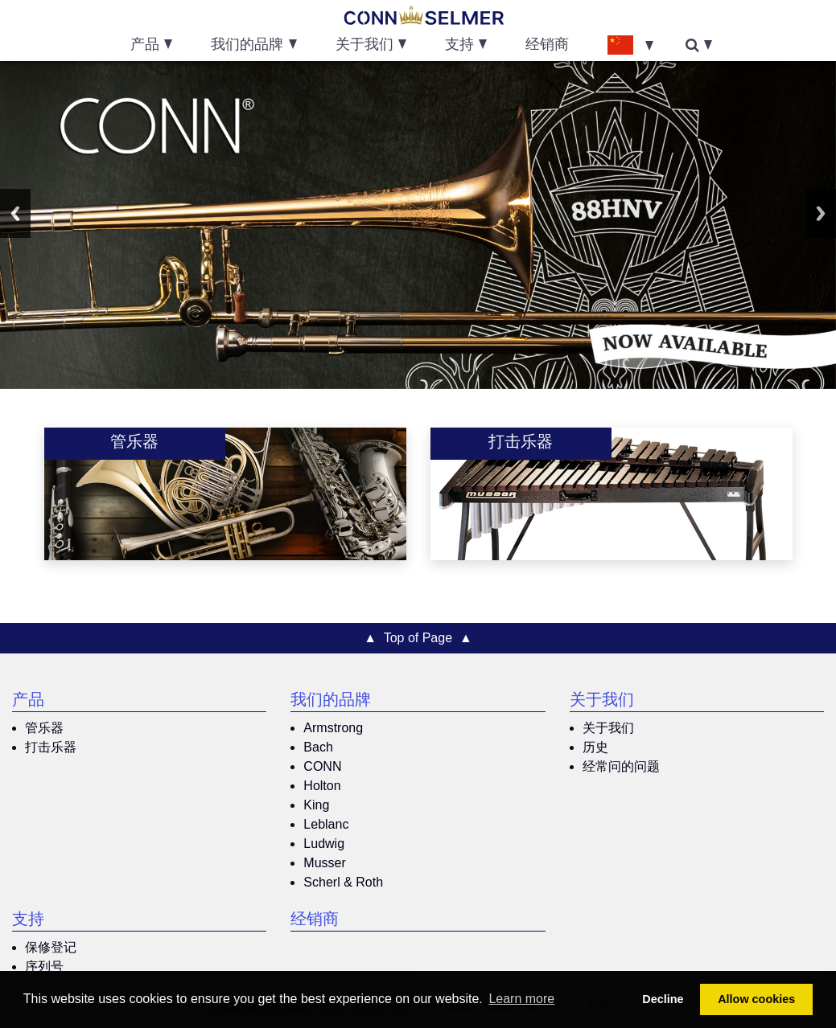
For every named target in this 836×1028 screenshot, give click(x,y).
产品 (28, 702)
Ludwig (323, 843)
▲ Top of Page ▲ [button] (418, 638)
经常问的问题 (621, 766)
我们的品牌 (330, 702)
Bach (317, 747)
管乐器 (44, 728)
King (316, 805)
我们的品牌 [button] (247, 46)
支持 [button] (459, 46)
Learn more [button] (521, 998)
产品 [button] (144, 46)
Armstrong (333, 728)
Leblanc (325, 824)
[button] (630, 44)
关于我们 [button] (364, 46)
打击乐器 (50, 747)
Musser (324, 863)
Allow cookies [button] (756, 999)
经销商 (547, 46)
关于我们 (602, 702)
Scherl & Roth (343, 882)
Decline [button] (662, 999)
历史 (595, 747)
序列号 (44, 966)
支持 (28, 921)
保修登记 (50, 947)
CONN (322, 766)
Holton (321, 786)
